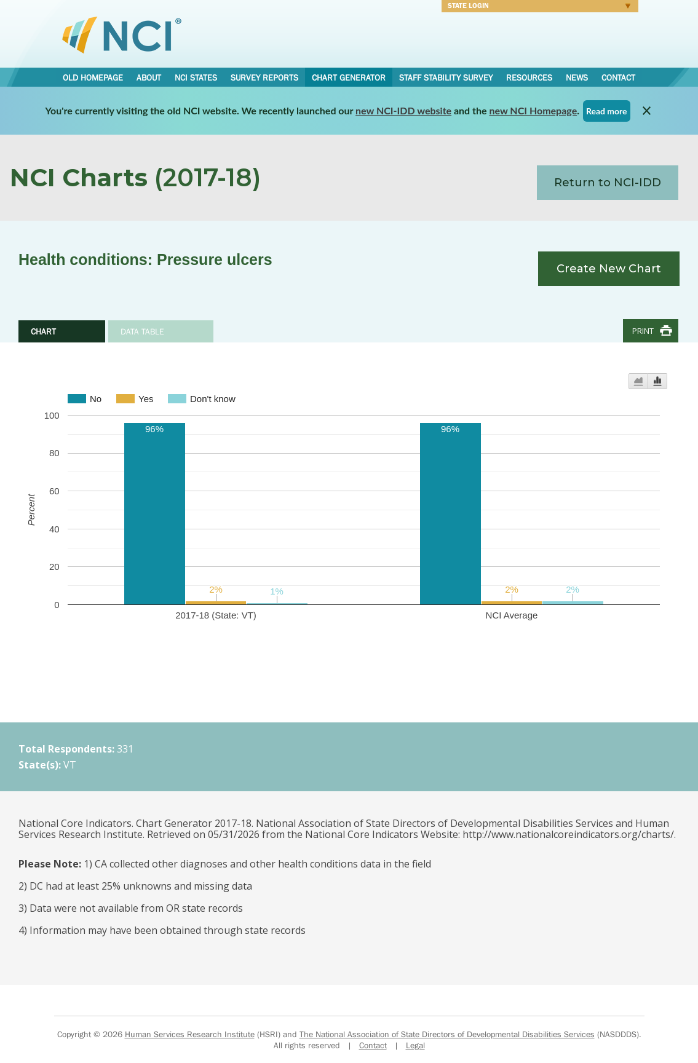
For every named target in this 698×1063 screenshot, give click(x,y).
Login (536, 7)
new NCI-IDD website (403, 110)
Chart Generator (349, 77)
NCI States (196, 77)
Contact (618, 77)
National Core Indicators (121, 34)
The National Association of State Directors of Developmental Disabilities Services (447, 1034)
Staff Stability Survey (446, 77)
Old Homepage (93, 77)
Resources (529, 77)
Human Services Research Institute (190, 1034)
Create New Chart (609, 268)
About (149, 77)
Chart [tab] (43, 331)
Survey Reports (264, 77)
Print (643, 330)
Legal (415, 1045)
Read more (606, 111)
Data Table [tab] (142, 331)
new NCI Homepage (533, 110)
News (577, 77)
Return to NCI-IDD (607, 182)
